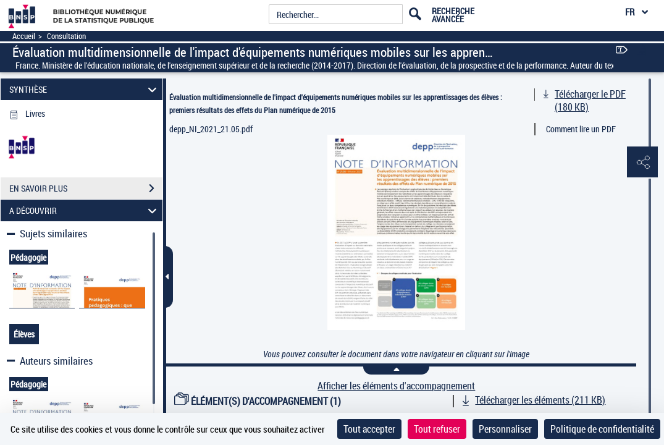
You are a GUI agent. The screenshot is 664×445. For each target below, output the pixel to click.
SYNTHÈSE (84, 89)
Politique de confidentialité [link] (602, 429)
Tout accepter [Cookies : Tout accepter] (369, 429)
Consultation (66, 36)
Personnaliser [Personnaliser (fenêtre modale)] (505, 429)
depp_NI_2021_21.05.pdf (211, 129)
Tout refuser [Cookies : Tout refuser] (437, 429)
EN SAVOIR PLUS (85, 188)
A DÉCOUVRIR (84, 210)
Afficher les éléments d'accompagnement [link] (396, 385)
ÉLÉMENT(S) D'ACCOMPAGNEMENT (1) (257, 401)
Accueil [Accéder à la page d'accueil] (23, 36)
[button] (642, 162)
